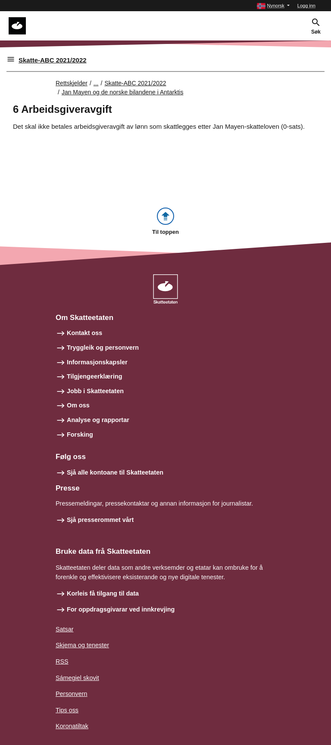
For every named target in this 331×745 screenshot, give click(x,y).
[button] (273, 5)
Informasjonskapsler (97, 362)
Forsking (80, 434)
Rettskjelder (71, 83)
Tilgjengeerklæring (94, 376)
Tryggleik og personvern (103, 347)
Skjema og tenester (82, 645)
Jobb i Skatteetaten (95, 391)
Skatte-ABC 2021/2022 (53, 60)
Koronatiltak (72, 726)
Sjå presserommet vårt (100, 519)
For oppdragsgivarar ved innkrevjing (121, 609)
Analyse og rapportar (98, 419)
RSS (62, 661)
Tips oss (67, 710)
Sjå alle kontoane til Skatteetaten (115, 472)
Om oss (78, 405)
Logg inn (306, 5)
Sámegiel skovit (77, 677)
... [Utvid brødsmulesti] (96, 83)
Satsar (65, 629)
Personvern (71, 693)
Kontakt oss (84, 332)
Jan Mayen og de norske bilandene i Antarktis (123, 92)
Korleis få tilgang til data (103, 593)
